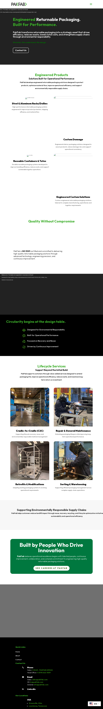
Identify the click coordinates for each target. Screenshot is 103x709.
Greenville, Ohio (35, 703)
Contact (18, 660)
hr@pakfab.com (36, 682)
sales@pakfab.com (40, 679)
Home (17, 652)
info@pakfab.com (41, 685)
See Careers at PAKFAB (51, 568)
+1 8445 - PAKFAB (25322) (42, 670)
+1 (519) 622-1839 (44, 672)
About (17, 656)
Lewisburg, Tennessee (38, 706)
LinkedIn (31, 689)
